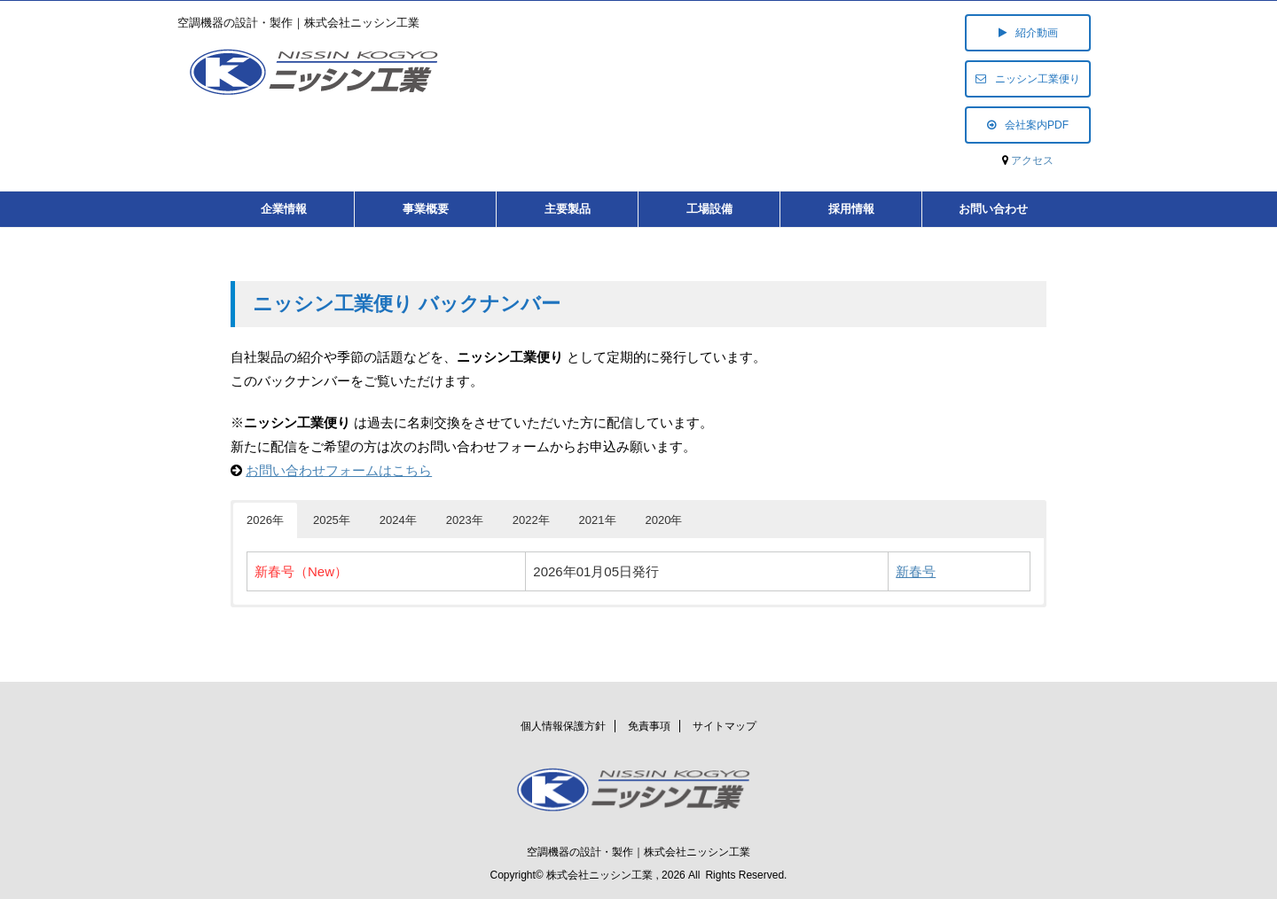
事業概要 (426, 208)
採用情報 (851, 208)
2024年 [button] (398, 520)
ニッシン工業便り (1027, 79)
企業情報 (284, 208)
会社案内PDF (1028, 125)
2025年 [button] (331, 520)
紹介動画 (1028, 33)
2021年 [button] (597, 520)
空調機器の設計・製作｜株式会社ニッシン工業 (638, 852)
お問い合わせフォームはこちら (339, 470)
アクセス (1032, 160)
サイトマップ (724, 726)
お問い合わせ (993, 208)
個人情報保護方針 (563, 726)
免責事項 (649, 726)
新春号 (916, 571)
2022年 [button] (531, 520)
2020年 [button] (664, 520)
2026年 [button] (265, 520)
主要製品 (567, 208)
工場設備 (709, 208)
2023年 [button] (464, 520)
